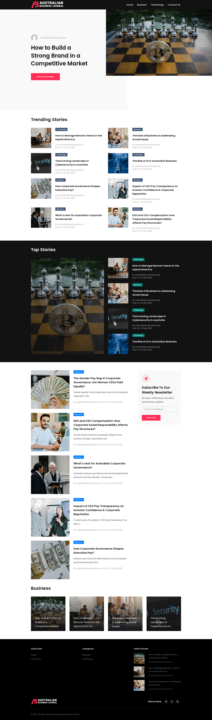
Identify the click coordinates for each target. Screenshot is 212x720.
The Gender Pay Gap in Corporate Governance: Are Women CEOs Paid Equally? (98, 382)
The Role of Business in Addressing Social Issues (124, 622)
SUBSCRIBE (151, 418)
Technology (157, 4)
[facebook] (166, 701)
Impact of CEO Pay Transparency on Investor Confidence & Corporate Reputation (155, 189)
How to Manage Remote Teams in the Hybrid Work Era (86, 622)
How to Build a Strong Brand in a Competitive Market (59, 56)
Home (130, 4)
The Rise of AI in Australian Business (154, 161)
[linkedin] (177, 701)
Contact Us (174, 4)
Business (142, 4)
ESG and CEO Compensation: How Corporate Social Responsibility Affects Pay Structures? (153, 219)
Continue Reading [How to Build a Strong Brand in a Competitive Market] (45, 77)
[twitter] (172, 701)
